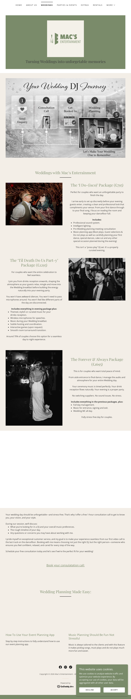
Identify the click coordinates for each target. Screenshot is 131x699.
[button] (111, 5)
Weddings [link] (47, 5)
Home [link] (19, 5)
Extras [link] (85, 5)
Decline (90, 690)
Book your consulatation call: (65, 569)
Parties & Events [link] (67, 5)
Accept (114, 690)
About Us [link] (31, 5)
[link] (65, 40)
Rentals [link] (97, 5)
